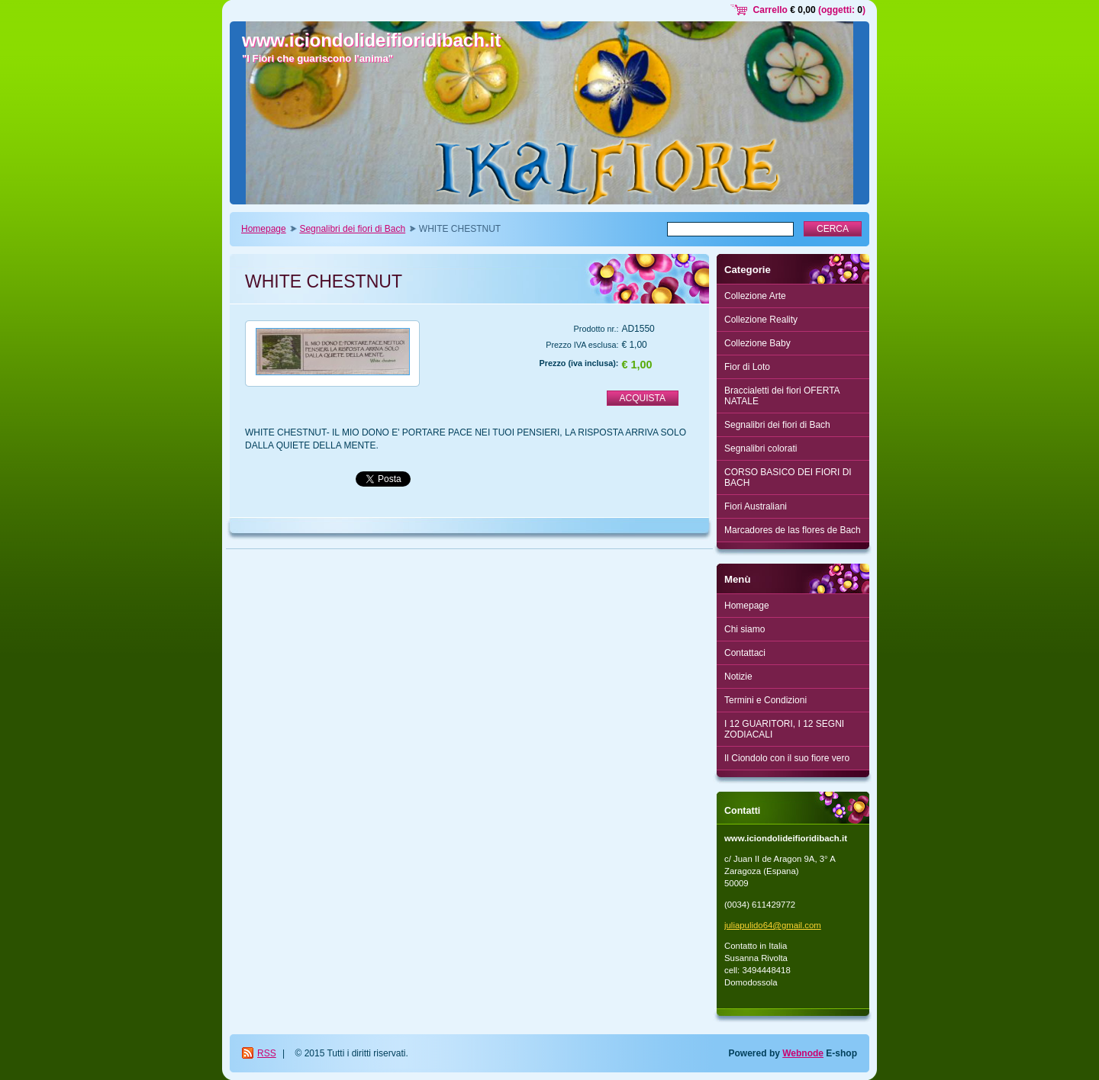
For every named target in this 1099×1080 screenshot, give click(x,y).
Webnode (802, 1053)
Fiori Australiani (755, 506)
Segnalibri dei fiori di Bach (352, 228)
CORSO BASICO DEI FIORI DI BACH (788, 477)
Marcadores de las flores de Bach (792, 530)
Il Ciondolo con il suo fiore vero (786, 758)
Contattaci (744, 653)
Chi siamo (744, 629)
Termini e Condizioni (765, 700)
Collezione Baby (757, 343)
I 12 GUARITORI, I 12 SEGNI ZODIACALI (784, 729)
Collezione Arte (755, 296)
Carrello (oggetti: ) (809, 10)
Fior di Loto (747, 367)
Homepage (263, 228)
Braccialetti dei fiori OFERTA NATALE (782, 396)
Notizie (738, 676)
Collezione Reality (761, 319)
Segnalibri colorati (760, 448)
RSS (266, 1053)
